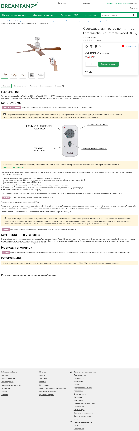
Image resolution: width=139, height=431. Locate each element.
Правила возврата (46, 395)
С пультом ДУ (79, 410)
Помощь (126, 3)
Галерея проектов (8, 378)
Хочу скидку (44, 385)
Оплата (110, 3)
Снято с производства (82, 416)
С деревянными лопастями (84, 403)
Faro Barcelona (130, 46)
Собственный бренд (9, 372)
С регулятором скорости (83, 413)
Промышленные (80, 375)
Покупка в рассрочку (47, 391)
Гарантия (42, 382)
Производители (7, 382)
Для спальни (78, 391)
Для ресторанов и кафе (83, 388)
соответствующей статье (13, 167)
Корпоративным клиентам (11, 385)
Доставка (118, 3)
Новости (4, 395)
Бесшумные (78, 381)
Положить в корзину (108, 64)
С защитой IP (79, 407)
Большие (77, 384)
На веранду (78, 397)
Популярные (78, 400)
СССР (76, 419)
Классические (79, 378)
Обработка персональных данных (52, 388)
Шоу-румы (5, 375)
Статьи (4, 391)
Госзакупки (5, 388)
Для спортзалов (80, 394)
